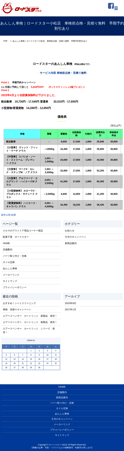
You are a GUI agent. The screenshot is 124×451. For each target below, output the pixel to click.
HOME (6, 243)
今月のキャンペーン (75, 236)
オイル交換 (9, 262)
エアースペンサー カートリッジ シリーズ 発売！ (29, 330)
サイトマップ (10, 281)
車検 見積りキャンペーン (17, 309)
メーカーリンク (11, 274)
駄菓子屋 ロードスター (16, 236)
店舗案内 (7, 249)
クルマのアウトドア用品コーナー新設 (23, 230)
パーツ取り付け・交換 (14, 256)
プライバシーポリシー (14, 287)
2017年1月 (70, 309)
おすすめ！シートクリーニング (19, 303)
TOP (5, 41)
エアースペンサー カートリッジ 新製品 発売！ (30, 316)
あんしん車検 (10, 268)
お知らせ (69, 230)
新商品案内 (71, 243)
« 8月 (6, 340)
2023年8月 (70, 303)
